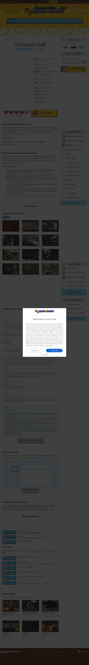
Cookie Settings (39, 346)
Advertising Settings (37, 343)
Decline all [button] (34, 350)
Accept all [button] (54, 350)
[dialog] (44, 332)
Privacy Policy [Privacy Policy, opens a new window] (48, 346)
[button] (44, 355)
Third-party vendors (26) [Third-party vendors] (43, 334)
